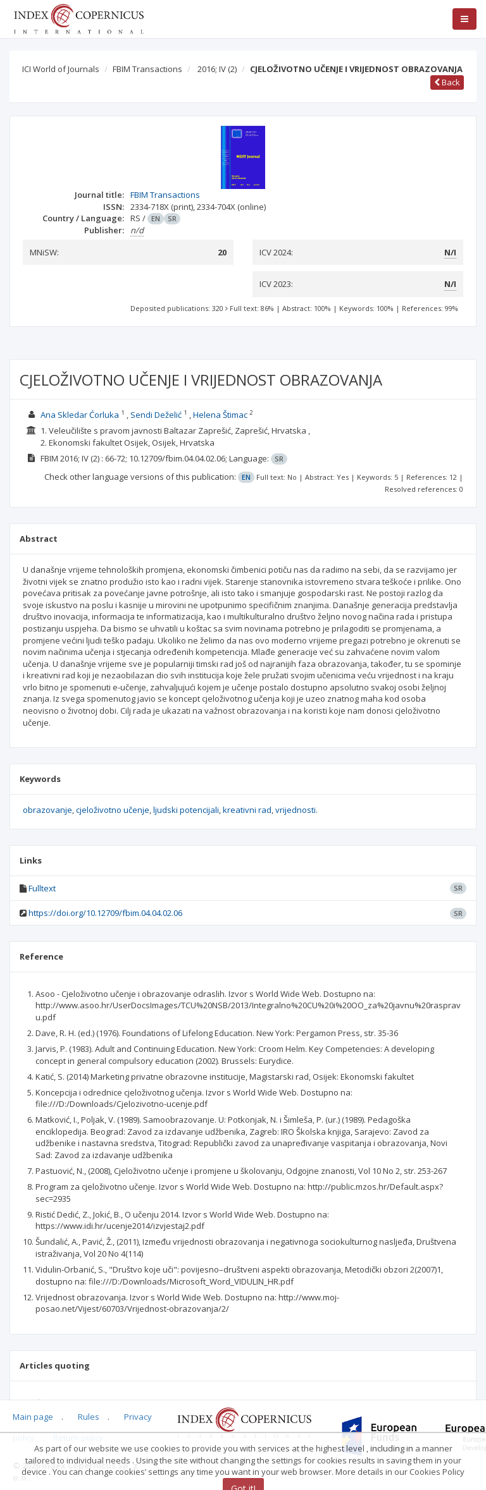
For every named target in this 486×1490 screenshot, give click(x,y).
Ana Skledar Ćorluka (79, 414)
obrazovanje (47, 809)
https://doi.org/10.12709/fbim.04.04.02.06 (105, 913)
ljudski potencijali (186, 809)
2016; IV (217, 69)
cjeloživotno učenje (112, 809)
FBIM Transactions (147, 69)
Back (447, 82)
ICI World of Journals (60, 69)
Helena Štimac (220, 414)
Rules (88, 1416)
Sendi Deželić (156, 414)
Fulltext (42, 888)
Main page (33, 1416)
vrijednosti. (296, 809)
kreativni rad (247, 809)
